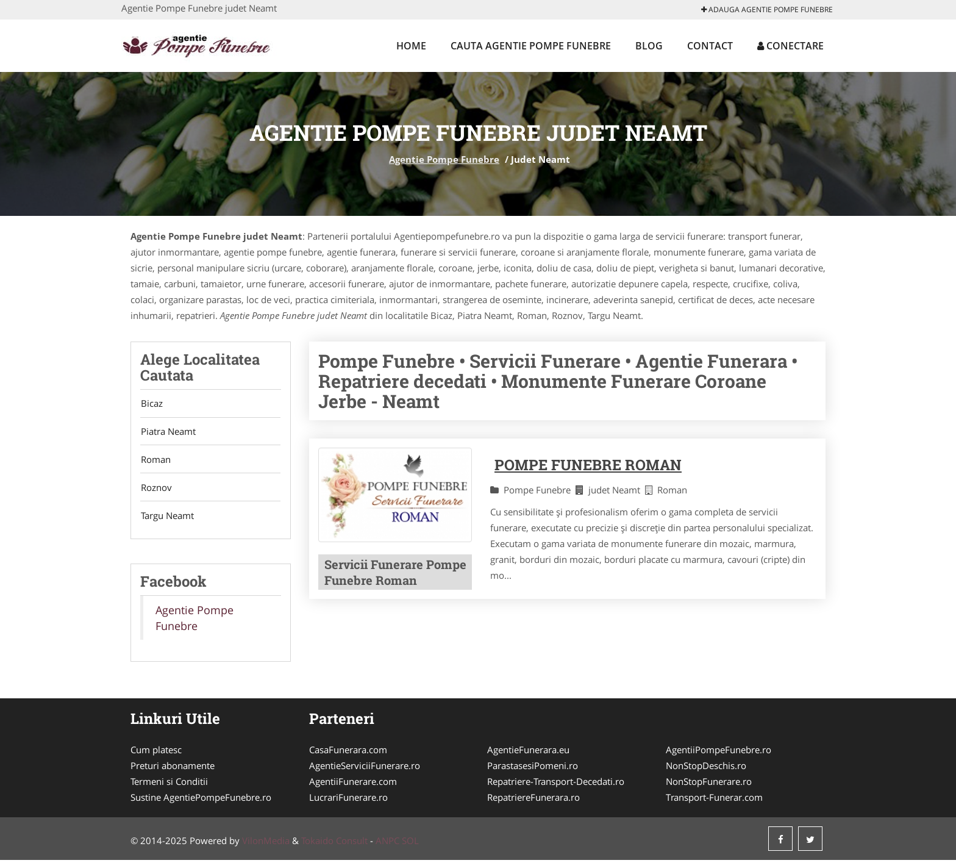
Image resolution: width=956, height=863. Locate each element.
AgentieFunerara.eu (528, 753)
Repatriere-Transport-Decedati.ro (555, 784)
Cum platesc (156, 753)
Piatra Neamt (167, 432)
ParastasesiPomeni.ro (532, 768)
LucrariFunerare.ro (348, 800)
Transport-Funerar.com (714, 800)
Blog (649, 45)
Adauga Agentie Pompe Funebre (767, 9)
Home (411, 45)
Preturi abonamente (172, 768)
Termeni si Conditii (169, 784)
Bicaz (151, 404)
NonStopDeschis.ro (706, 768)
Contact (710, 45)
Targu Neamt (166, 518)
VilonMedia (266, 843)
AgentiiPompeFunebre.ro (718, 753)
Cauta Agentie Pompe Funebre (531, 45)
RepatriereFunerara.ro (533, 800)
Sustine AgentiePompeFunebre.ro (200, 800)
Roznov (155, 490)
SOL (410, 843)
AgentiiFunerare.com (353, 784)
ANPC (387, 843)
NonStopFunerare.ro (709, 784)
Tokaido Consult (334, 843)
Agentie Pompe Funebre (444, 159)
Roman (155, 461)
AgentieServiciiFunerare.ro (364, 768)
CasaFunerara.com (348, 753)
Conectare (790, 45)
